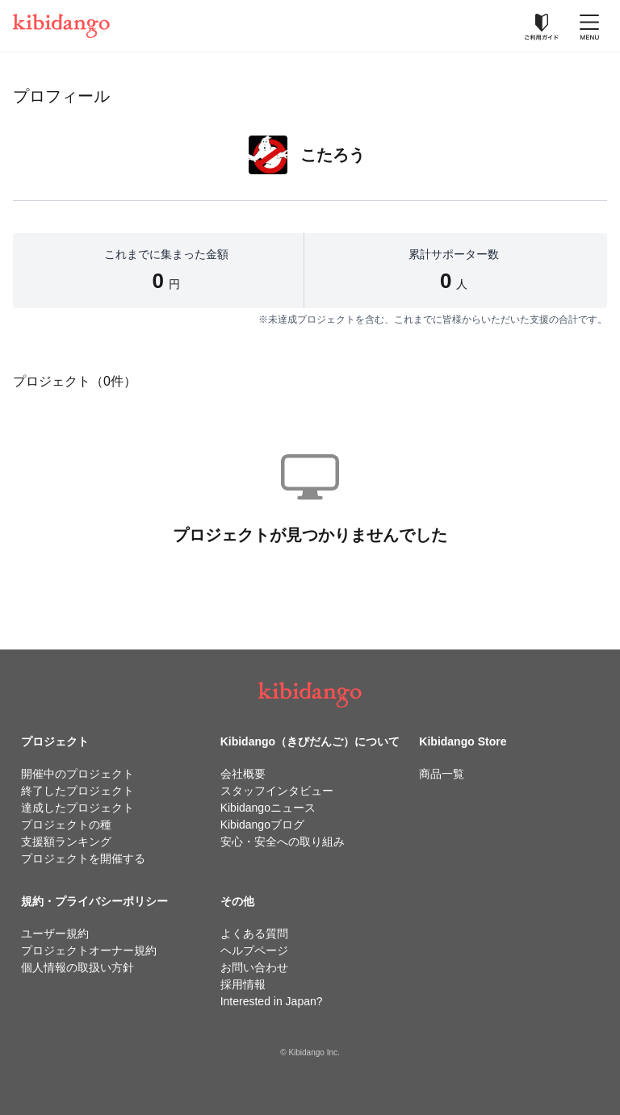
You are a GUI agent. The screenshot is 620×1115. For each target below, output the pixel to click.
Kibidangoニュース (268, 807)
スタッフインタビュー (276, 790)
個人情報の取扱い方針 (77, 967)
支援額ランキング (66, 841)
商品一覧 (441, 773)
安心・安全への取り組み (282, 841)
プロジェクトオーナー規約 (89, 950)
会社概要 (243, 773)
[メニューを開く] (589, 25)
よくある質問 (254, 933)
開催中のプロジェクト (77, 773)
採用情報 (243, 984)
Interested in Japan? (271, 1001)
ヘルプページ (254, 950)
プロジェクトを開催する (83, 858)
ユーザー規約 (55, 933)
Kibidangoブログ (262, 824)
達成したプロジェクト (77, 807)
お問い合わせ (254, 967)
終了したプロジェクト (77, 790)
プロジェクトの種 (66, 824)
